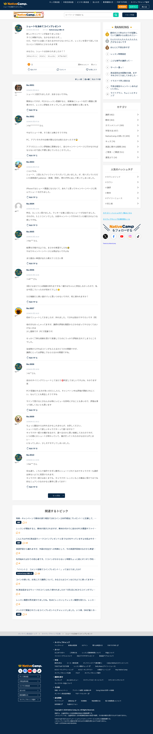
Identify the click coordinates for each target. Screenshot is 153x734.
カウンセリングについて (116, 680)
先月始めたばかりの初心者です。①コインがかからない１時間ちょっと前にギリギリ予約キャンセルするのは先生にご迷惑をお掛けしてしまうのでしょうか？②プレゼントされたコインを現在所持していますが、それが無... (56, 559)
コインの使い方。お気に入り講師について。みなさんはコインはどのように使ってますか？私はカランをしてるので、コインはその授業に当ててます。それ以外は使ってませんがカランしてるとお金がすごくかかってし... (55, 579)
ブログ (77, 673)
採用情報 (59, 704)
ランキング (58, 680)
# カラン (109, 182)
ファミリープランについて (63, 656)
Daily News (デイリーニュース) (105, 666)
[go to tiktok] (39, 671)
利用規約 (84, 701)
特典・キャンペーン (61, 690)
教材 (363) (109, 119)
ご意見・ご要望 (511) (114, 152)
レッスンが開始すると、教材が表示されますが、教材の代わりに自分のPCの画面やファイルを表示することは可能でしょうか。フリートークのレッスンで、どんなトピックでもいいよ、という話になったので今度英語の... (56, 528)
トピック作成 (129, 15)
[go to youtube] (30, 671)
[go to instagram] (34, 671)
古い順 (87, 79)
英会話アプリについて (106, 656)
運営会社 (72, 701)
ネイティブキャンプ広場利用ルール (116, 219)
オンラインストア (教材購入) (92, 663)
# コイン (42, 56)
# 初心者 (109, 203)
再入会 (144, 7)
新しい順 (78, 79)
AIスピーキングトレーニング (64, 670)
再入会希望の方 (98, 645)
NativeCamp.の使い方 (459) (117, 135)
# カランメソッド (112, 176)
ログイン (133, 6)
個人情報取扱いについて (113, 701)
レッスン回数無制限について (91, 653)
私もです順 (96, 79)
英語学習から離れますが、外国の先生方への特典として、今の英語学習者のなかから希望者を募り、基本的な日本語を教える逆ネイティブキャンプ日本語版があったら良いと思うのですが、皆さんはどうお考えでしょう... (55, 548)
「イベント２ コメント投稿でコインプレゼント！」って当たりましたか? (48, 569)
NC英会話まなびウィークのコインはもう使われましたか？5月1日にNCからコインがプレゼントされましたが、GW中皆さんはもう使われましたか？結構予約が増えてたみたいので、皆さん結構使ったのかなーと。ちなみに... (56, 589)
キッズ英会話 (54, 2)
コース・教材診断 (72, 663)
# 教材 (108, 192)
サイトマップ (59, 701)
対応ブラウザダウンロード (85, 656)
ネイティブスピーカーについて (93, 680)
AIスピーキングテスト (85, 670)
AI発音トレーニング (104, 670)
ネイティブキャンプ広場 (63, 673)
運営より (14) (111, 157)
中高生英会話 (68, 2)
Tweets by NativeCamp (109, 243)
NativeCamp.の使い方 (56, 30)
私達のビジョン (72, 704)
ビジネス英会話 (83, 2)
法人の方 (96, 2)
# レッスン (51, 56)
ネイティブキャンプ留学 (140, 2)
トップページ (59, 645)
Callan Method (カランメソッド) (117, 663)
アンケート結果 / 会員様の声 (81, 690)
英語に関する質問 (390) (115, 146)
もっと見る (56, 495)
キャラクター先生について (63, 683)
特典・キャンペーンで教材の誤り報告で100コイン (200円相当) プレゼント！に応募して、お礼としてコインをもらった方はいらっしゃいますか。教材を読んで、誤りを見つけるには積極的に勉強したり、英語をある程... (56, 518)
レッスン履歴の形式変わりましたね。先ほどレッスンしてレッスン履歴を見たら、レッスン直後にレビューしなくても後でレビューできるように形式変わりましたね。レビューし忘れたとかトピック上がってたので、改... (56, 599)
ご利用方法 (73, 653)
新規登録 (122, 6)
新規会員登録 (72, 645)
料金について (110, 653)
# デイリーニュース (113, 198)
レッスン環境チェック (82, 666)
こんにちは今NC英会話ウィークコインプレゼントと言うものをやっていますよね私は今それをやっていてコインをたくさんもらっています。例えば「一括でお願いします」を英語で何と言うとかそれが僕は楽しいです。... (56, 538)
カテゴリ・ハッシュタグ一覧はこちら (117, 213)
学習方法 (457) (111, 130)
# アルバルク (62, 56)
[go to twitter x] (20, 671)
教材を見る (58, 663)
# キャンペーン (32, 56)
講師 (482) (109, 114)
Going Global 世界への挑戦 (105, 690)
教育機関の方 (108, 2)
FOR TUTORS (122, 2)
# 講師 (108, 187)
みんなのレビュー (72, 680)
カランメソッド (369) (114, 125)
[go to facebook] (25, 671)
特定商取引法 (96, 701)
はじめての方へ (60, 653)
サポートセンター (82, 693)
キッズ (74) (110, 141)
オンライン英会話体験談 (63, 693)
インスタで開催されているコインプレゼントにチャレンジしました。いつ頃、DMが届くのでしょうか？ (56, 610)
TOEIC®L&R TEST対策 (62, 666)
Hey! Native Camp (121, 670)
